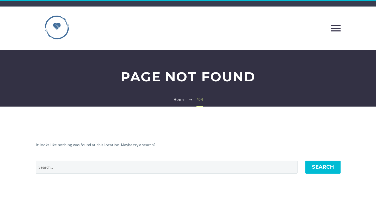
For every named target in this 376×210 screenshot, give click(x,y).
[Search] (167, 167)
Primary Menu (336, 28)
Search (323, 167)
